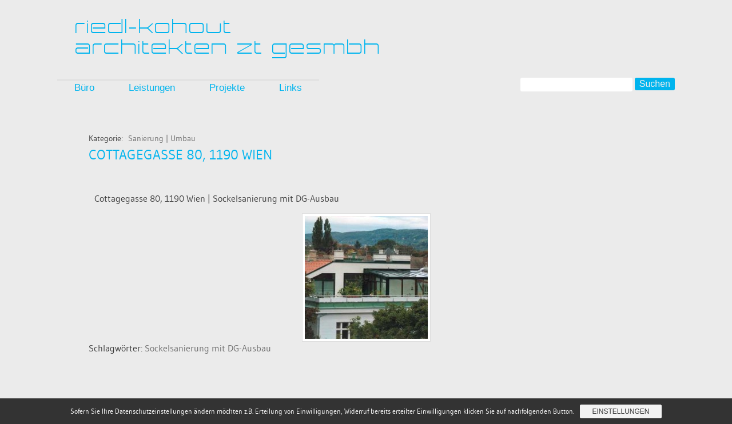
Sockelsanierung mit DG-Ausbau (208, 348)
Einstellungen (620, 411)
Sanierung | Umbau (162, 138)
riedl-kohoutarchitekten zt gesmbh (228, 36)
